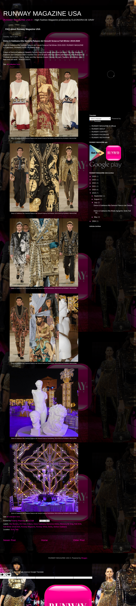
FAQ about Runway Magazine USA (22, 29)
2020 (94, 190)
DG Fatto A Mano (26, 524)
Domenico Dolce (52, 524)
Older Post (79, 540)
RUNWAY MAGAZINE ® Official (104, 126)
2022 (94, 183)
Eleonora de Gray (66, 524)
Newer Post (9, 540)
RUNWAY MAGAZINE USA (42, 13)
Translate (95, 121)
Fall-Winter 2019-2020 (11, 527)
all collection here (13, 64)
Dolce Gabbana (40, 524)
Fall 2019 (77, 524)
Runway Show (41, 527)
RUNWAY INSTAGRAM (100, 137)
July (96, 202)
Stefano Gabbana (60, 527)
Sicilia (50, 527)
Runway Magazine (28, 527)
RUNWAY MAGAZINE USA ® (18, 20)
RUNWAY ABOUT (98, 129)
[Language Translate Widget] (100, 118)
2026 (94, 176)
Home (44, 540)
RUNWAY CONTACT (100, 132)
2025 (94, 180)
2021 (94, 186)
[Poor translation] (7, 575)
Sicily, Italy (15, 529)
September (98, 196)
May (96, 217)
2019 (94, 193)
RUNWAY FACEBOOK (100, 135)
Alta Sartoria (14, 524)
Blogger (84, 558)
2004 (94, 221)
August (97, 199)
